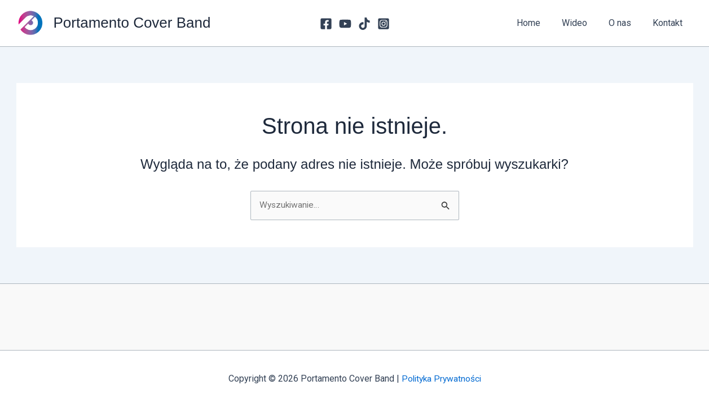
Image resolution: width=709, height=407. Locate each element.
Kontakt (669, 22)
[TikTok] (364, 23)
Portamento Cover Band (132, 22)
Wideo (583, 22)
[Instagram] (383, 23)
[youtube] (345, 23)
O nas (625, 22)
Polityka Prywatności (441, 378)
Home (540, 22)
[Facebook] (326, 23)
